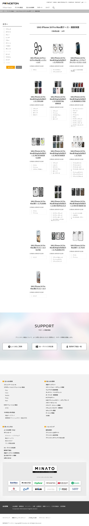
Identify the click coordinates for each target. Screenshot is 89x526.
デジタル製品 (10, 11)
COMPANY (71, 2)
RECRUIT (77, 2)
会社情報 (5, 506)
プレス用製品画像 (10, 443)
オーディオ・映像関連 (52, 395)
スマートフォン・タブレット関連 (55, 387)
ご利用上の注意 (32, 518)
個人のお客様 (50, 381)
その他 (47, 415)
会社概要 (15, 506)
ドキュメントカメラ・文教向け (54, 408)
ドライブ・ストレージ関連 (53, 405)
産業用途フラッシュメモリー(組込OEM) (16, 418)
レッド (6, 37)
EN (85, 2)
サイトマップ (6, 518)
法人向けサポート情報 (10, 455)
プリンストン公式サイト (52, 432)
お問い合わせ (7, 458)
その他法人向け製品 (9, 412)
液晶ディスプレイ (10, 415)
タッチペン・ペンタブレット (54, 392)
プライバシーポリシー (45, 518)
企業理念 (38, 506)
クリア (6, 60)
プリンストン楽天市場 (52, 435)
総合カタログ (8, 441)
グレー (6, 35)
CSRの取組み (55, 506)
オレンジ (7, 49)
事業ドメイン (46, 506)
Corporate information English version (25, 509)
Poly (6, 390)
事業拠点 (21, 506)
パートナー (28, 506)
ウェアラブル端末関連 (52, 390)
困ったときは (9, 427)
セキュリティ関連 (50, 410)
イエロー (7, 46)
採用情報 (62, 506)
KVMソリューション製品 (10, 405)
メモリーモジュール (51, 402)
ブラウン (7, 57)
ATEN (6, 408)
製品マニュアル (9, 438)
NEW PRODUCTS (62, 2)
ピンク (6, 54)
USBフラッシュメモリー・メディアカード (57, 400)
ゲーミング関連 (50, 413)
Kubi (6, 400)
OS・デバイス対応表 (9, 448)
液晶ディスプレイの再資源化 (12, 453)
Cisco (6, 393)
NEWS (55, 2)
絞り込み (10, 67)
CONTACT (49, 2)
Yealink (7, 395)
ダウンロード (7, 432)
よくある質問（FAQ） (10, 430)
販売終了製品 (7, 450)
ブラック (7, 29)
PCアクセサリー (50, 397)
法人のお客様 (9, 381)
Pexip (6, 398)
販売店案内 (49, 430)
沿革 (34, 506)
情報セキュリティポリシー (19, 518)
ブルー (6, 40)
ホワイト (7, 32)
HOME (3, 11)
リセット (19, 67)
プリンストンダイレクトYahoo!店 (55, 438)
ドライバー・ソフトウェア (12, 435)
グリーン (7, 43)
